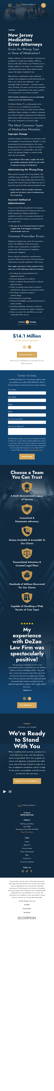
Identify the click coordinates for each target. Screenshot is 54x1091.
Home (27, 842)
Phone (10, 404)
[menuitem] (27, 905)
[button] (10, 792)
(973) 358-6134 (27, 815)
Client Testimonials (27, 852)
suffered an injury (14, 107)
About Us (27, 845)
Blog (26, 855)
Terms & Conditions (27, 862)
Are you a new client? (15, 419)
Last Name (12, 397)
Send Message (27, 456)
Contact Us (27, 858)
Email (10, 412)
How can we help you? (16, 426)
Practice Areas (27, 848)
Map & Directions (27, 832)
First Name (12, 390)
